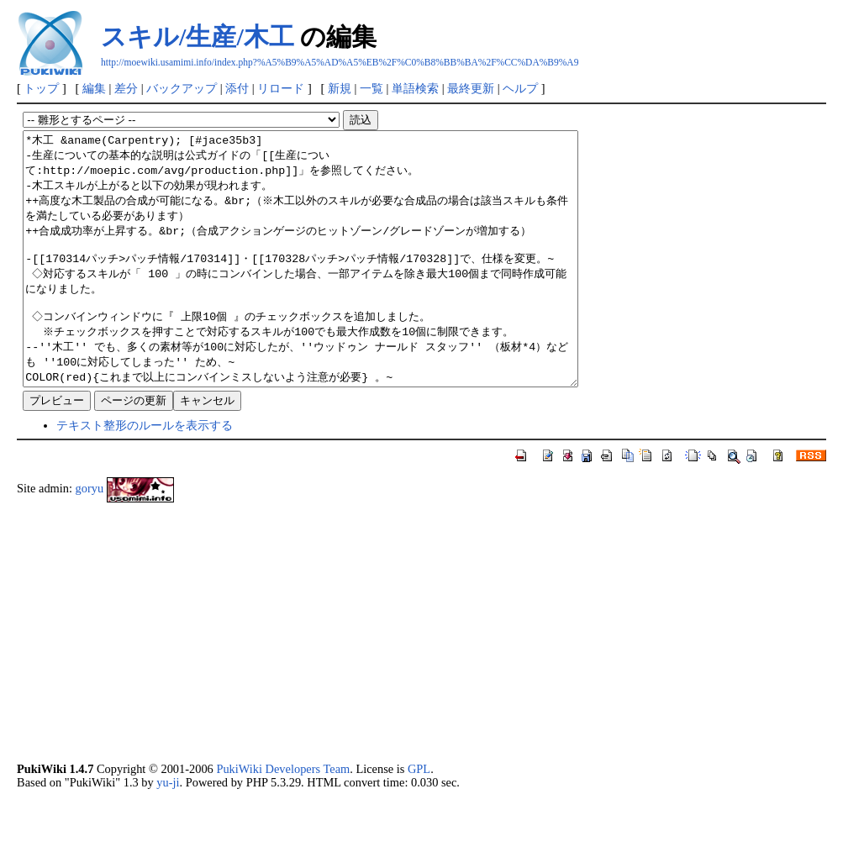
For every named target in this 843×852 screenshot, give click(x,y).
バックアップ (181, 88)
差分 (126, 88)
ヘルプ (520, 88)
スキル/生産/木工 (197, 36)
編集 (94, 88)
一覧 (371, 88)
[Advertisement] (421, 682)
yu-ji (167, 832)
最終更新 (470, 88)
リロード (280, 88)
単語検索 (415, 88)
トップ (41, 88)
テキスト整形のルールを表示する (144, 475)
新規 (339, 88)
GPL (419, 819)
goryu (90, 538)
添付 (237, 88)
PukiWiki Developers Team (283, 819)
